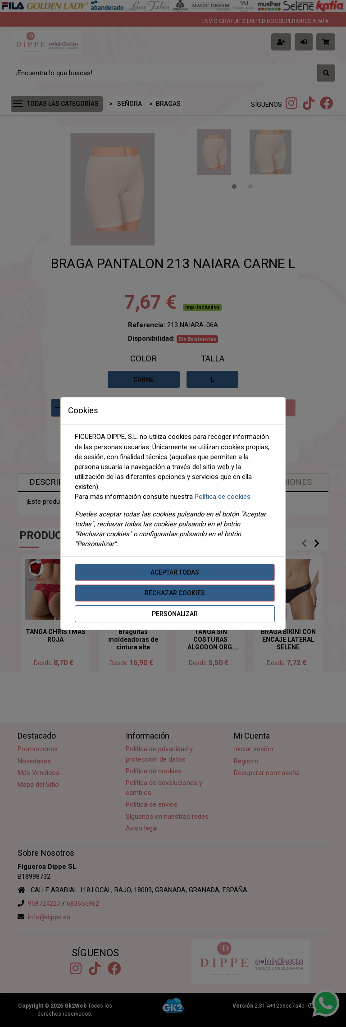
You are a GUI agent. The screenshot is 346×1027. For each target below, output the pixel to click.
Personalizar (175, 613)
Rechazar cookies (175, 593)
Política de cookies (222, 497)
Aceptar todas (174, 572)
